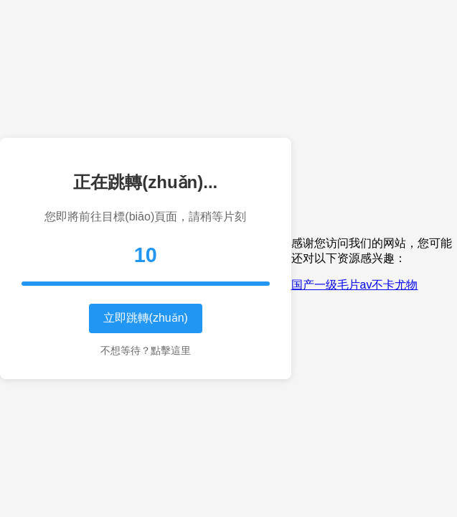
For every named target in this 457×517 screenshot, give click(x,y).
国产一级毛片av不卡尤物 (354, 285)
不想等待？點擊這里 (145, 350)
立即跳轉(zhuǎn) (145, 318)
